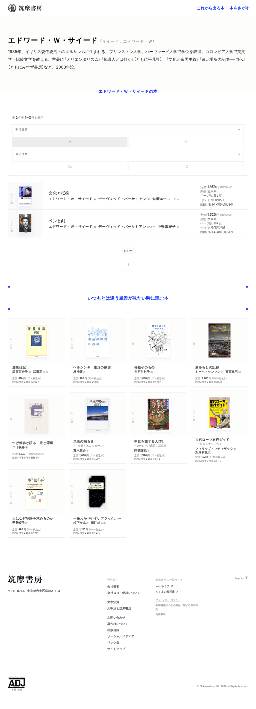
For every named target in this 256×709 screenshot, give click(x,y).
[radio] (70, 142)
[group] (128, 142)
